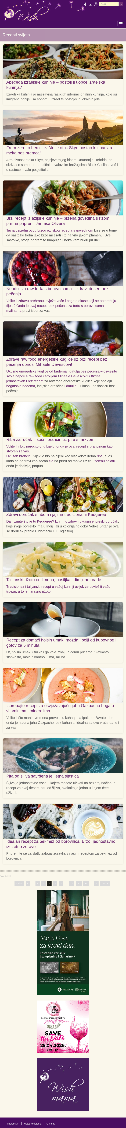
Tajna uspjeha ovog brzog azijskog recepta (39, 230)
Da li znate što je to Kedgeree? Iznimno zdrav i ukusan (49, 521)
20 (78, 883)
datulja (71, 386)
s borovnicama (92, 306)
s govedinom (83, 230)
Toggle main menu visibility (121, 22)
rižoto (46, 591)
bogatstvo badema (20, 386)
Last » (105, 883)
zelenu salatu (105, 461)
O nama (50, 1123)
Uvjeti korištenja (32, 1123)
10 (71, 883)
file (51, 461)
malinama (13, 311)
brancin (25, 456)
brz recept (35, 381)
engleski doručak (105, 521)
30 (86, 883)
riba (100, 456)
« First (19, 883)
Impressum (13, 1123)
